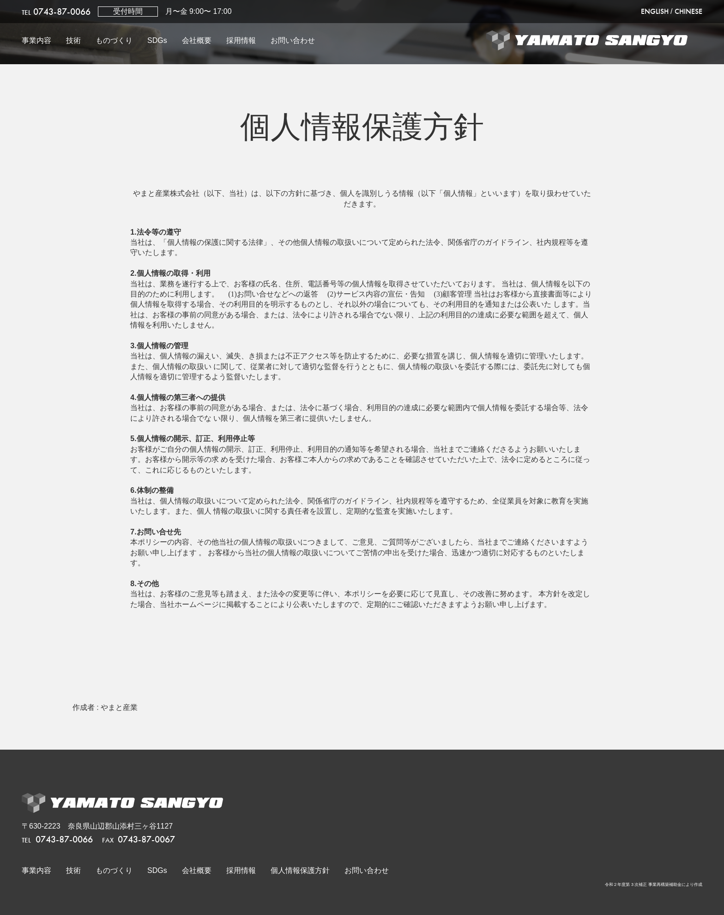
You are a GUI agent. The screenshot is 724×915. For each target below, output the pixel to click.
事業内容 (36, 40)
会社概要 (196, 40)
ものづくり (114, 40)
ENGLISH (655, 11)
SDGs (157, 40)
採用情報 (241, 40)
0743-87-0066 (56, 11)
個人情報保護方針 (300, 870)
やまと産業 (119, 707)
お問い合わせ (293, 40)
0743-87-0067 (138, 839)
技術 (73, 40)
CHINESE (688, 11)
